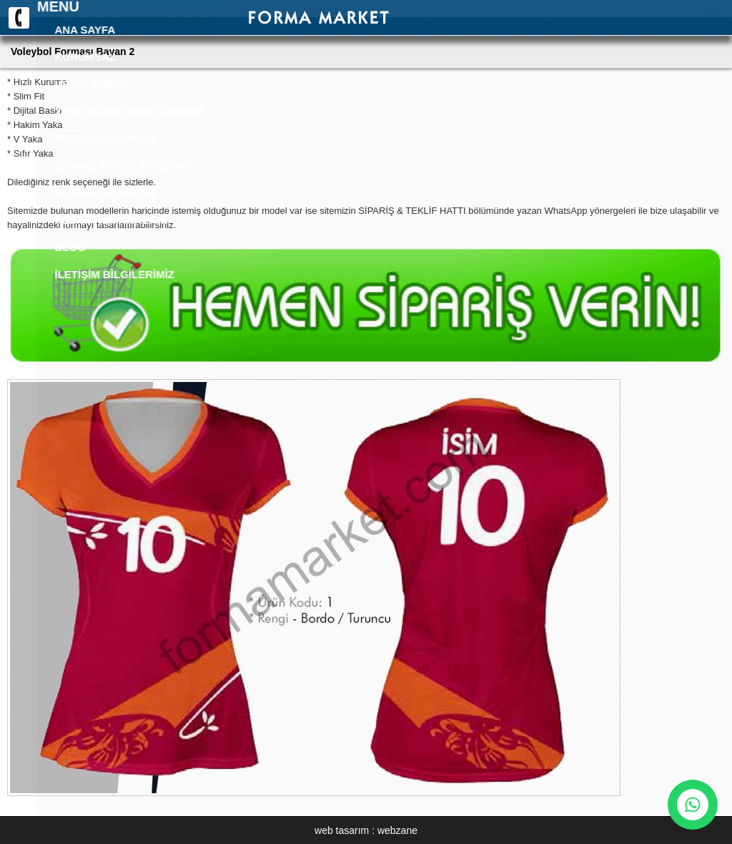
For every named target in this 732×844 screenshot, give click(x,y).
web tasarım (342, 830)
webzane (397, 830)
